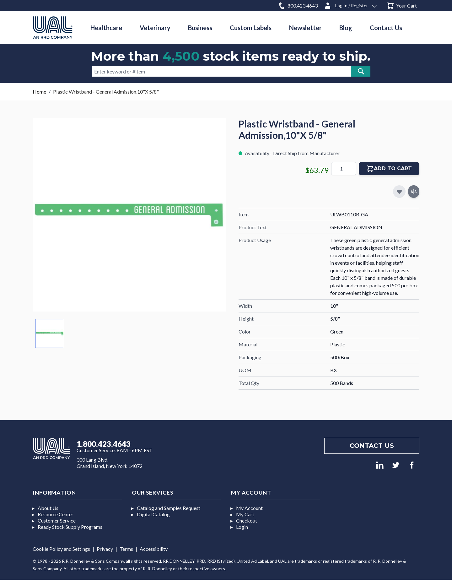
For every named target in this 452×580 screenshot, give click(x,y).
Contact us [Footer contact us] (372, 445)
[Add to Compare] (413, 191)
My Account (249, 508)
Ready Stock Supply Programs (70, 527)
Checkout (246, 520)
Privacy (105, 549)
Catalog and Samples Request (168, 508)
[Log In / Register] (350, 4)
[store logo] (53, 27)
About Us (48, 508)
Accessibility (154, 549)
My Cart (245, 514)
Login (242, 527)
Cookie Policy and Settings (61, 549)
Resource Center (55, 514)
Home (39, 92)
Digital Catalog (153, 514)
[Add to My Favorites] (399, 191)
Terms (126, 549)
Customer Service (57, 520)
